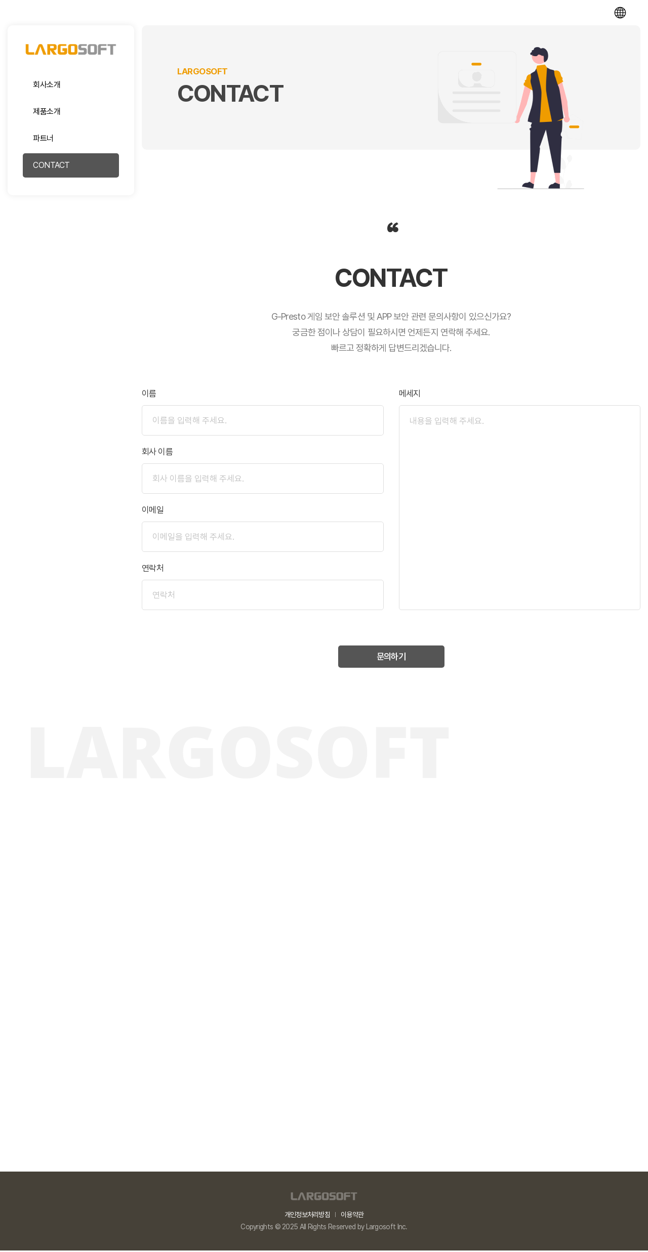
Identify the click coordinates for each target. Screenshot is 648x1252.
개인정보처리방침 (307, 1216)
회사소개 (46, 85)
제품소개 (46, 111)
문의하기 (391, 658)
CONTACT (51, 165)
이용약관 (352, 1216)
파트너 (43, 138)
